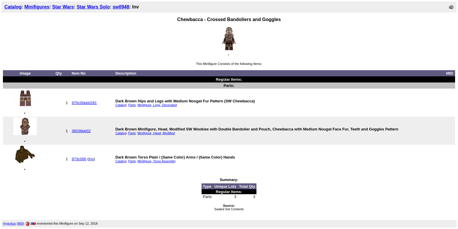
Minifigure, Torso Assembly (157, 161)
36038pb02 (81, 131)
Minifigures (36, 6)
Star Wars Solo (93, 6)
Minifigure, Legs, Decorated (157, 105)
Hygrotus (9, 223)
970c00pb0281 (84, 103)
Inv (91, 159)
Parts (132, 105)
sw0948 (120, 6)
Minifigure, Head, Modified (156, 133)
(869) (20, 223)
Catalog (13, 6)
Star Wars (63, 6)
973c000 (79, 159)
